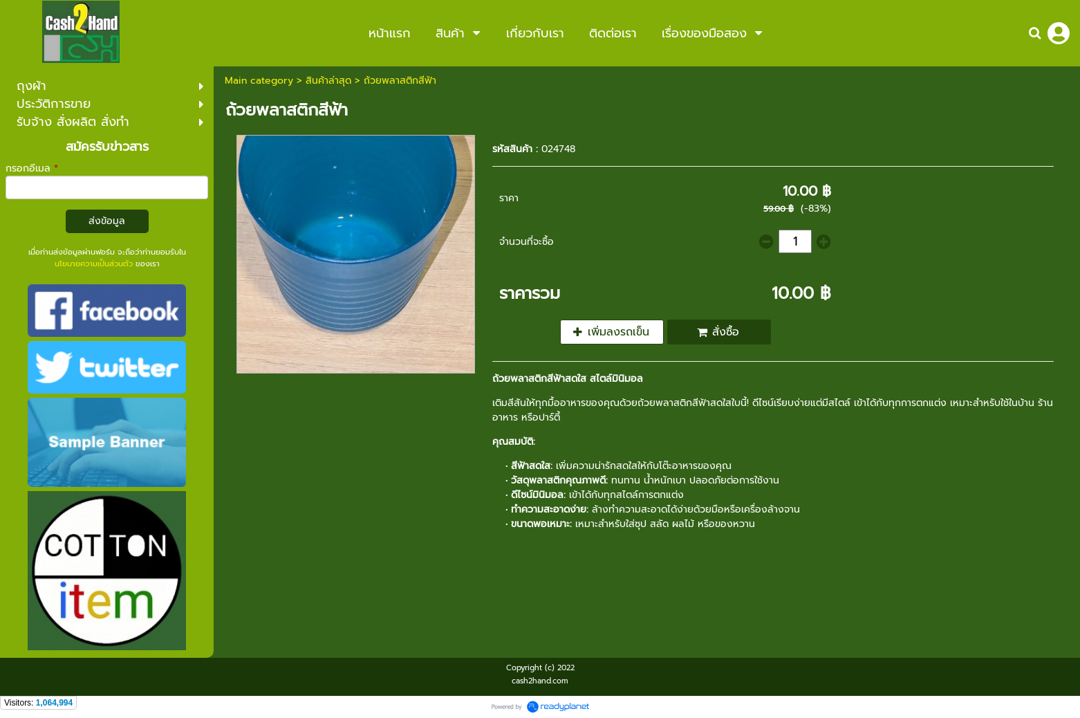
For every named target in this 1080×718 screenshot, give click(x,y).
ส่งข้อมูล (107, 221)
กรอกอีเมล (32, 168)
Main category (259, 80)
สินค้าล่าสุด (328, 80)
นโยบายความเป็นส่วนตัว (94, 264)
